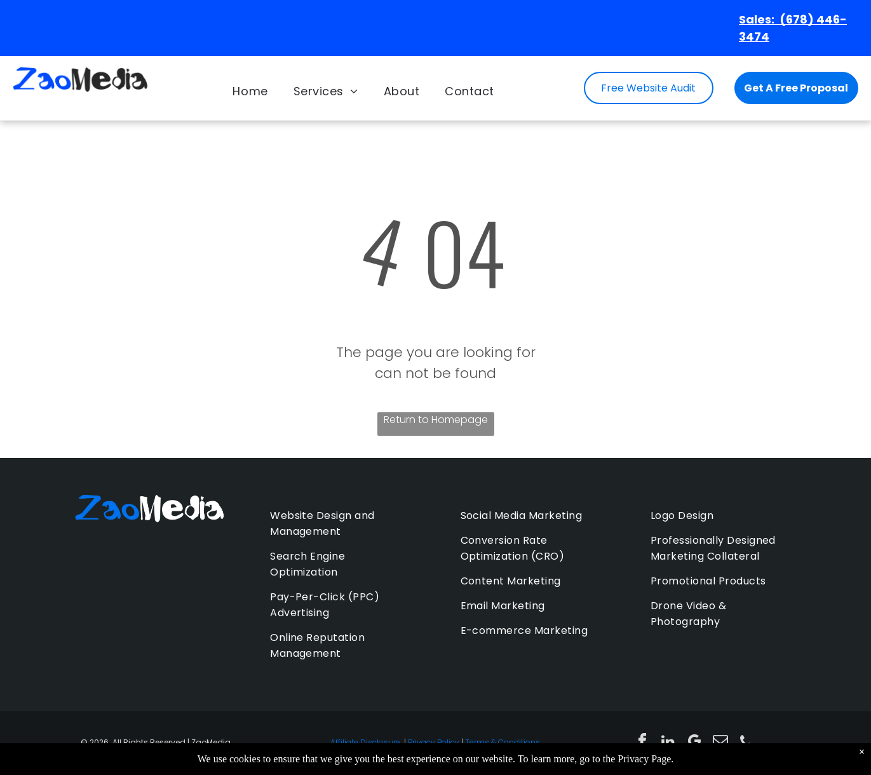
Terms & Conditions (502, 742)
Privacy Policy (433, 742)
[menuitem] (250, 91)
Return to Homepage (436, 419)
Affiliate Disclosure (365, 742)
